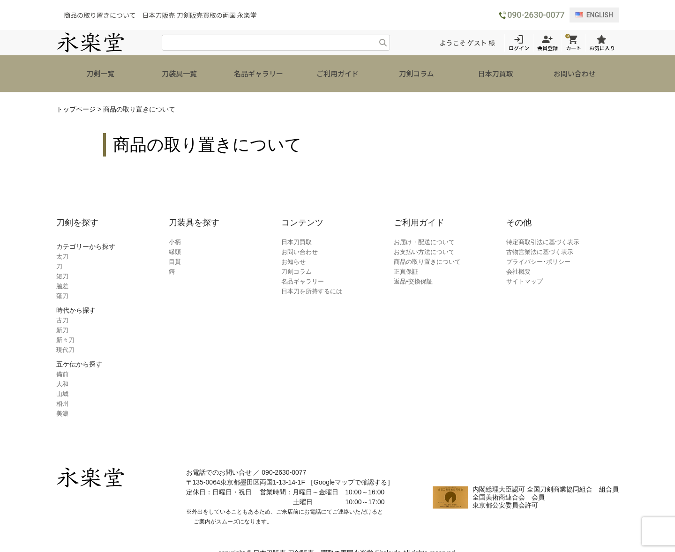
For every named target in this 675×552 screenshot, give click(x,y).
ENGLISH (594, 15)
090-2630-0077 (535, 15)
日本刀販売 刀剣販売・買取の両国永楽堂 (313, 540)
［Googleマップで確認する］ (350, 469)
